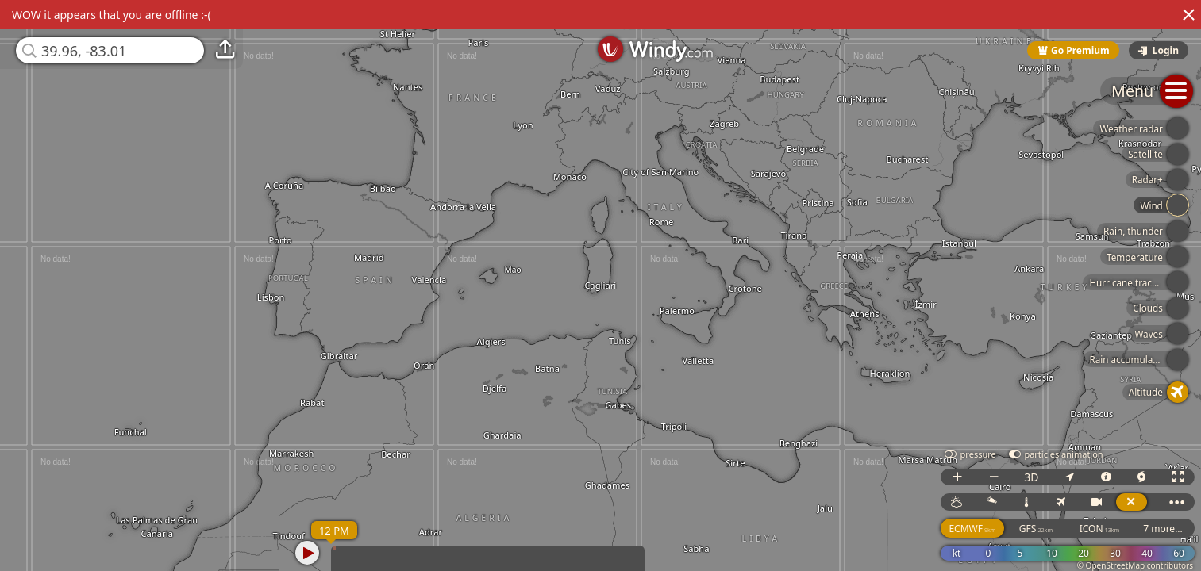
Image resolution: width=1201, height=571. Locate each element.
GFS (1036, 528)
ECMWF (972, 528)
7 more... (1163, 528)
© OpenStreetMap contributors (1135, 565)
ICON (1100, 528)
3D (1031, 477)
